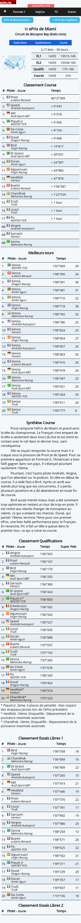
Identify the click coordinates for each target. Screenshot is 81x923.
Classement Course (40, 84)
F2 (56, 12)
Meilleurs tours (41, 252)
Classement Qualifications (40, 540)
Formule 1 (19, 12)
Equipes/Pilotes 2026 (41, 6)
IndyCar (40, 12)
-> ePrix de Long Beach (64, 19)
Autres (72, 12)
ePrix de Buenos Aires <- (17, 19)
